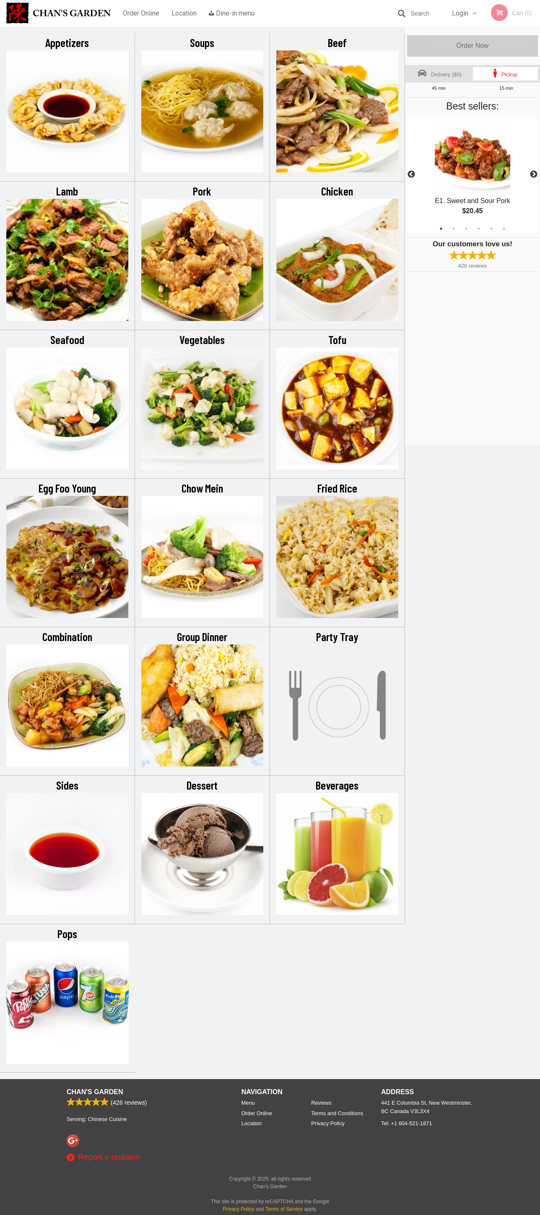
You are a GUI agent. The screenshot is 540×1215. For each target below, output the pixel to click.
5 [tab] (491, 228)
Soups (202, 42)
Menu (248, 1103)
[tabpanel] (472, 174)
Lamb (67, 191)
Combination (67, 636)
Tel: (406, 1123)
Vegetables (202, 339)
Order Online (141, 13)
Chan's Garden (95, 1091)
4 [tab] (479, 228)
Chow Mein (202, 488)
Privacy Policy (328, 1123)
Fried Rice (337, 488)
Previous (411, 174)
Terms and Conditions (337, 1113)
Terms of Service (284, 1209)
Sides (67, 785)
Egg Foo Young (67, 488)
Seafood (67, 339)
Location (184, 13)
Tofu (337, 339)
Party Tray (337, 636)
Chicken (337, 191)
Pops (67, 933)
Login (460, 13)
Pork (202, 191)
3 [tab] (466, 228)
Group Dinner (202, 636)
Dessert (202, 785)
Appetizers (67, 42)
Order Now (472, 45)
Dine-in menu (231, 13)
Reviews (321, 1103)
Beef (337, 42)
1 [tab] (441, 228)
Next (534, 174)
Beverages (337, 785)
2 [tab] (453, 228)
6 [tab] (504, 228)
